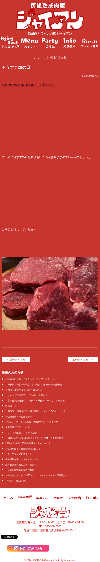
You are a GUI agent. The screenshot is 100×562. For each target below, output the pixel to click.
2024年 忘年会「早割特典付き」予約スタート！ (29, 443)
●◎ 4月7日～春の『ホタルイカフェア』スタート (29, 379)
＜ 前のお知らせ (15, 359)
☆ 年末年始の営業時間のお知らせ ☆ (23, 390)
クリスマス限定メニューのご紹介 (22, 432)
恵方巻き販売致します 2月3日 (21, 464)
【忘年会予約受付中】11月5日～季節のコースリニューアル (35, 400)
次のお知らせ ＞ (83, 359)
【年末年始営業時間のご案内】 (20, 470)
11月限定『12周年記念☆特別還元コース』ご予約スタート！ (35, 411)
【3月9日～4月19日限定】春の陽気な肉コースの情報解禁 (34, 384)
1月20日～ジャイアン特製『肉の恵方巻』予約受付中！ (32, 422)
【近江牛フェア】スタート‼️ (19, 454)
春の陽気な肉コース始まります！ (22, 459)
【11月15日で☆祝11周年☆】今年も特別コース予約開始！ (34, 438)
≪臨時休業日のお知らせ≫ (18, 416)
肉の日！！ (10, 406)
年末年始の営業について (17, 427)
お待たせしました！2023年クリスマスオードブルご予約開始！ (36, 475)
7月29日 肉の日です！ (17, 480)
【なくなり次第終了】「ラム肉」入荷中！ (26, 395)
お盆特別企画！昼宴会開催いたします (24, 448)
